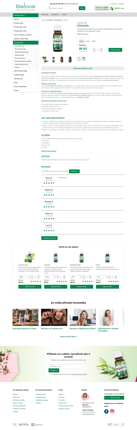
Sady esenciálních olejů (21, 64)
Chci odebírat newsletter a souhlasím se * (69, 370)
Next (124, 269)
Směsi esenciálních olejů (21, 52)
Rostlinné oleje (18, 23)
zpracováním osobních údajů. (79, 370)
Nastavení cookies (64, 405)
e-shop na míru (67, 427)
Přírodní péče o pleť (20, 27)
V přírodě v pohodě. (83, 97)
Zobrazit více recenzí (49, 238)
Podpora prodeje (41, 394)
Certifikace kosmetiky (19, 405)
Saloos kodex (63, 399)
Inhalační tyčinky (19, 55)
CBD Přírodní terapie (20, 71)
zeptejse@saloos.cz (88, 411)
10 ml (81, 41)
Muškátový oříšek (75, 265)
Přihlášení (114, 4)
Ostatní (16, 90)
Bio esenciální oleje (20, 49)
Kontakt (64, 14)
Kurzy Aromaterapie (20, 86)
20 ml (87, 41)
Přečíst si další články (68, 337)
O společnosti (55, 14)
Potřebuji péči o (19, 15)
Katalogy (15, 408)
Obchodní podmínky (19, 396)
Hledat (82, 8)
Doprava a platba (18, 399)
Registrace (121, 4)
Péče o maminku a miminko (22, 35)
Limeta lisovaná (23, 265)
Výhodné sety (18, 78)
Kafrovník (47, 265)
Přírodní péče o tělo (20, 31)
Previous (13, 269)
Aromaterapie (18, 42)
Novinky (16, 19)
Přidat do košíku (115, 50)
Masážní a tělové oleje (21, 38)
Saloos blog (44, 14)
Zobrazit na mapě (115, 394)
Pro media (62, 396)
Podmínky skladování (19, 402)
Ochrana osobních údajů (66, 402)
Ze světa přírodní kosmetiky (68, 302)
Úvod (43, 20)
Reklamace (16, 394)
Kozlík (98, 265)
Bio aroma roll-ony (20, 58)
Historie (61, 391)
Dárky (16, 82)
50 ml (93, 41)
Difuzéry (17, 67)
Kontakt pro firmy (41, 391)
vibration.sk (80, 427)
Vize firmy (61, 394)
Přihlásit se (74, 171)
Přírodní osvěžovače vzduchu (23, 61)
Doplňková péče (19, 75)
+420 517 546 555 (57, 4)
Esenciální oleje (19, 46)
